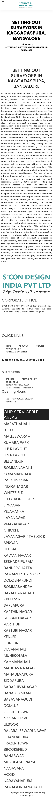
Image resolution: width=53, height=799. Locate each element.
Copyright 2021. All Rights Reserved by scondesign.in (27, 794)
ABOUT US (24, 346)
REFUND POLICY (29, 379)
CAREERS (10, 379)
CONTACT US (12, 382)
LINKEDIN (40, 360)
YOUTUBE (30, 360)
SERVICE (40, 346)
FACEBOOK (7, 360)
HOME (8, 346)
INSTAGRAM (19, 360)
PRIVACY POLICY (13, 349)
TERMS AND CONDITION (17, 351)
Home (26, 44)
